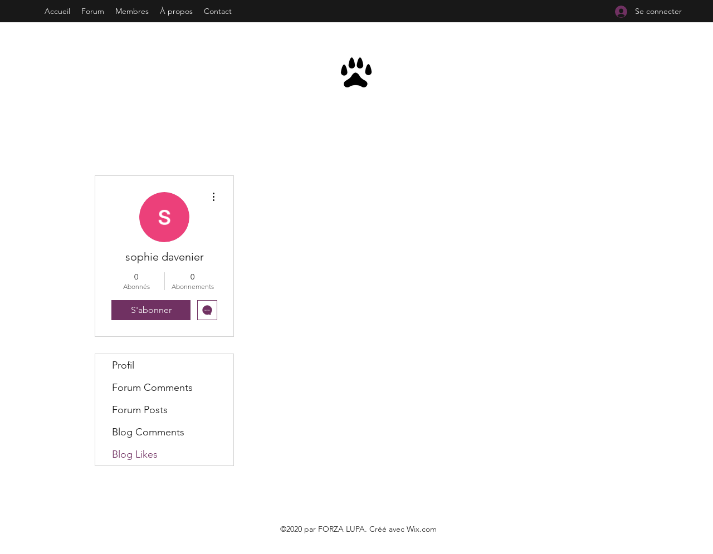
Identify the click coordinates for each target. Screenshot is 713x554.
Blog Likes (135, 454)
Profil (123, 365)
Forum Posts (140, 410)
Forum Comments (152, 387)
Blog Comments (148, 432)
